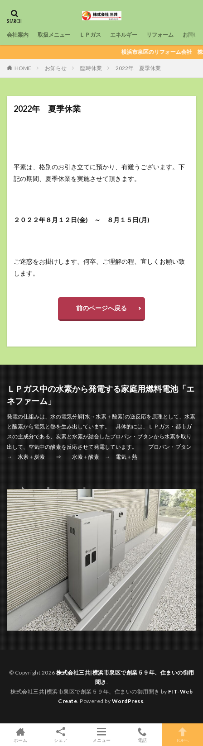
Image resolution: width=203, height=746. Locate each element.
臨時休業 (91, 68)
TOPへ (182, 734)
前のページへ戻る (101, 308)
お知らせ (56, 68)
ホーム (20, 734)
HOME (22, 68)
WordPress (128, 701)
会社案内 (18, 34)
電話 (142, 734)
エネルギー (123, 34)
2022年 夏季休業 (138, 68)
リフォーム (160, 34)
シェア (61, 735)
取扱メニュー (54, 34)
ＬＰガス (90, 34)
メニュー (101, 734)
